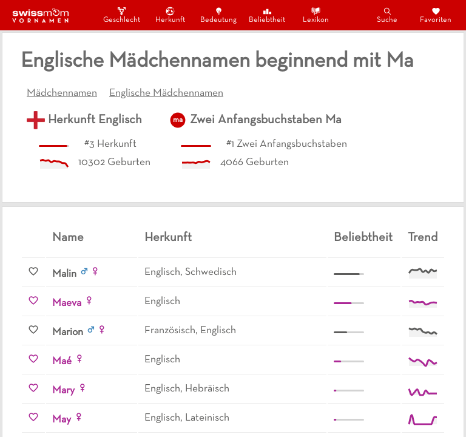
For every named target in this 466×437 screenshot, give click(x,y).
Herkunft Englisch (95, 120)
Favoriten (435, 15)
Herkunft (170, 15)
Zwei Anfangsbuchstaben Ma (266, 120)
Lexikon (316, 15)
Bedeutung (218, 15)
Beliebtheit (267, 15)
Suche (387, 15)
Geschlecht (121, 15)
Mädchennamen (62, 93)
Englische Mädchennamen (166, 93)
